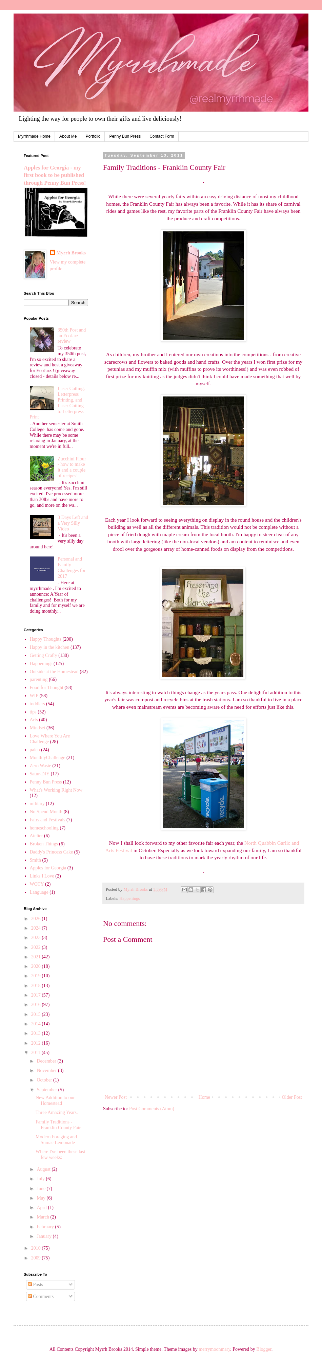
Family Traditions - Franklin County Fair (58, 1124)
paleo (35, 749)
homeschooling (44, 827)
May (41, 1198)
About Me (68, 136)
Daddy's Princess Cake (51, 852)
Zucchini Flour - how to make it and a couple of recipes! (72, 467)
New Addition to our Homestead (55, 1100)
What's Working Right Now (56, 790)
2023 (36, 937)
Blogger (263, 1349)
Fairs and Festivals (47, 819)
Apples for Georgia (48, 867)
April (42, 1207)
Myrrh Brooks (71, 252)
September (47, 1089)
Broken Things (44, 843)
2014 (36, 1023)
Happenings (129, 898)
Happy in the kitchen (49, 647)
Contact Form (161, 136)
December (47, 1061)
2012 (36, 1043)
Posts (35, 1284)
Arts (34, 719)
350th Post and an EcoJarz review (72, 335)
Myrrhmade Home (34, 136)
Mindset (37, 727)
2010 (36, 1248)
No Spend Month (46, 811)
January (45, 1236)
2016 (36, 1004)
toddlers (37, 703)
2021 (36, 956)
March (43, 1217)
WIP (34, 695)
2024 (36, 928)
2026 (36, 918)
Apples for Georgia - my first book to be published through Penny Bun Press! (55, 175)
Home (204, 1097)
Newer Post (116, 1097)
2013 (36, 1033)
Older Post (292, 1097)
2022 (36, 947)
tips (33, 711)
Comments (41, 1296)
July (41, 1178)
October (45, 1080)
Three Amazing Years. (57, 1112)
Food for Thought (46, 687)
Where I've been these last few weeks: (60, 1154)
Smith (35, 860)
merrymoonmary (214, 1349)
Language (39, 892)
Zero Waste (41, 765)
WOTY (37, 884)
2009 (36, 1257)
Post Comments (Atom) (151, 1108)
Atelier (36, 835)
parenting (39, 679)
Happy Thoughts (45, 639)
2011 (36, 1052)
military (37, 803)
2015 (36, 1014)
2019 (36, 975)
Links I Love (42, 876)
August (44, 1169)
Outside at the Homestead (54, 671)
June (41, 1188)
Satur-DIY (40, 773)
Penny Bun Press (125, 136)
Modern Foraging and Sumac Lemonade (56, 1139)
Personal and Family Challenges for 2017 (71, 567)
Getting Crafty (43, 655)
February (46, 1226)
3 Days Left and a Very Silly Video (73, 523)
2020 (36, 966)
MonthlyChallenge (47, 757)
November (47, 1070)
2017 (36, 995)
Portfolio (92, 136)
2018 (36, 985)
